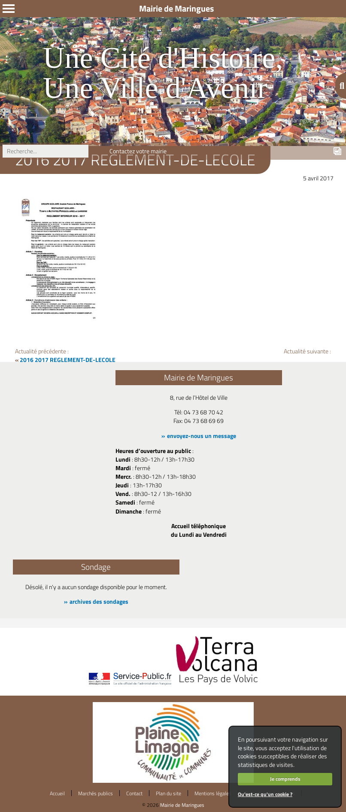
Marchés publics (95, 793)
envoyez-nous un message (201, 436)
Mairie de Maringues (182, 805)
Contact (134, 793)
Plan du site (168, 793)
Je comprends (285, 779)
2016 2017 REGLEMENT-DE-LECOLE (67, 360)
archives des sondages (99, 601)
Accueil (57, 793)
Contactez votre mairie (138, 151)
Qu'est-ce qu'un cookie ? (265, 794)
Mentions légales (212, 793)
